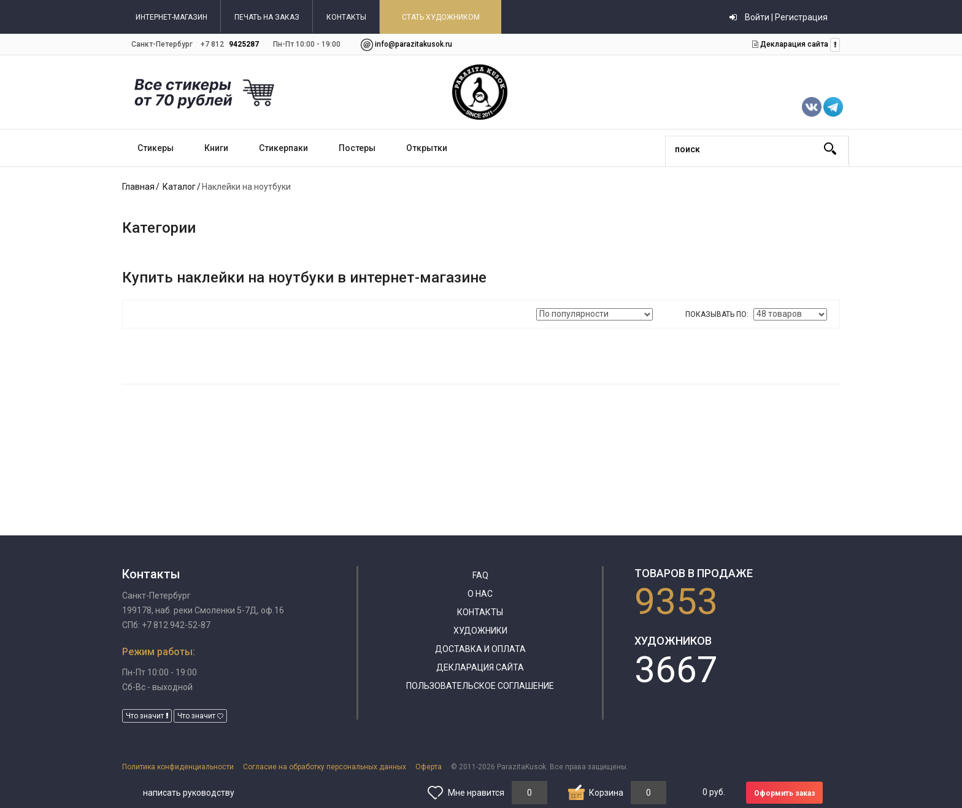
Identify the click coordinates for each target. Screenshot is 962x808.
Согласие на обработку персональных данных (324, 767)
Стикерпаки (283, 148)
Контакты (480, 612)
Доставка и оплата (480, 649)
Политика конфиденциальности (178, 767)
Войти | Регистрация (778, 17)
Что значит (147, 716)
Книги (216, 148)
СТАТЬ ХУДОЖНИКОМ (441, 17)
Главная (138, 187)
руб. (713, 792)
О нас (480, 594)
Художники (480, 630)
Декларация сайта (793, 44)
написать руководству (188, 793)
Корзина (606, 793)
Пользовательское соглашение (480, 686)
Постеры (357, 148)
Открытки (426, 148)
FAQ (480, 575)
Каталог (179, 187)
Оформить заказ (784, 793)
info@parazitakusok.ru (413, 44)
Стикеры (155, 148)
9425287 (244, 44)
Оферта (428, 767)
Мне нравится (476, 793)
